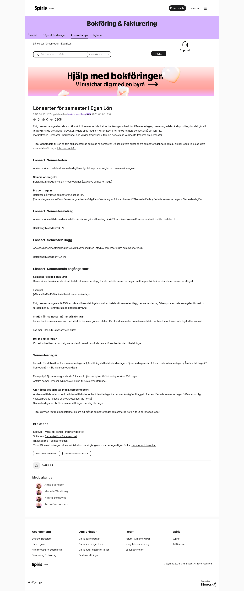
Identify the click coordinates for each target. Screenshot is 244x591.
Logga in (194, 8)
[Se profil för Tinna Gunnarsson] (56, 504)
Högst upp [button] (36, 582)
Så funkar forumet (135, 550)
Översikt (33, 35)
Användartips (81, 35)
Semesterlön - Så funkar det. (61, 436)
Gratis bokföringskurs (90, 539)
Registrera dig (177, 8)
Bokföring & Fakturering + (76, 453)
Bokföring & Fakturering (122, 23)
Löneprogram (38, 544)
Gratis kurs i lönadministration (94, 550)
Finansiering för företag (44, 555)
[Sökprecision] (99, 55)
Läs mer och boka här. (144, 445)
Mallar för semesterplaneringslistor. (64, 432)
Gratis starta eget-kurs (91, 544)
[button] (36, 466)
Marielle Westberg (76, 114)
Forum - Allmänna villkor (138, 539)
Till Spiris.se (178, 544)
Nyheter (100, 35)
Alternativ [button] (159, 55)
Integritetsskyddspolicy (137, 544)
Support (176, 539)
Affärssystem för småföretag (47, 550)
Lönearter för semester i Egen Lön (52, 43)
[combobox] (69, 55)
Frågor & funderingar (55, 35)
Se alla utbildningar (88, 555)
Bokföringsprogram (41, 539)
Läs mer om (64, 148)
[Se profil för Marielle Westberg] (56, 491)
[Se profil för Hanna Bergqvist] (55, 498)
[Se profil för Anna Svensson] (54, 485)
